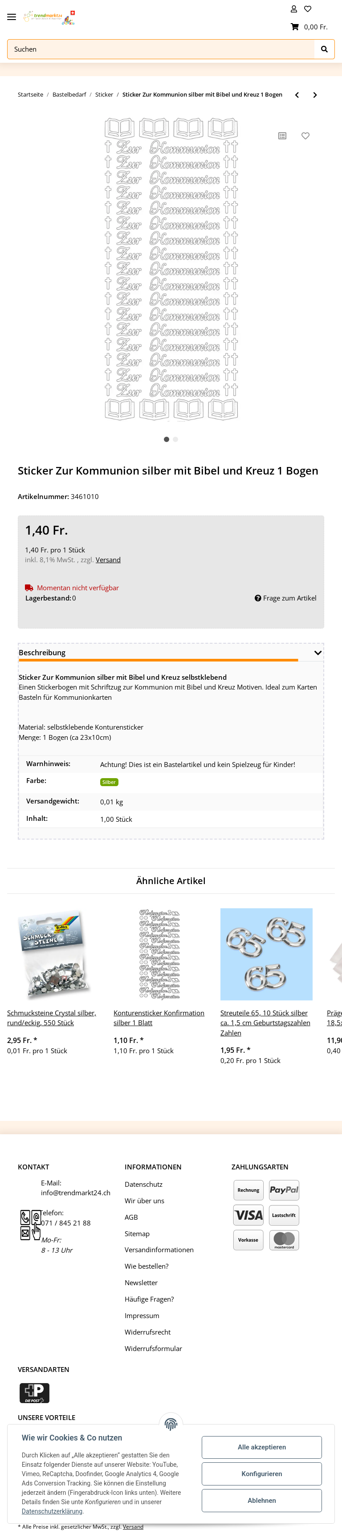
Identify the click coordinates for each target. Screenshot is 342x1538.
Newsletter (141, 1282)
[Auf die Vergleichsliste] (282, 136)
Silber (109, 782)
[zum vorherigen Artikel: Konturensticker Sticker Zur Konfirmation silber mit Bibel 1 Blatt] (297, 95)
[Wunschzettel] (309, 9)
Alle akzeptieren (262, 1447)
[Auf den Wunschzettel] (305, 136)
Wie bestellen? (146, 1266)
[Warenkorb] (309, 27)
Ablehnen (262, 1501)
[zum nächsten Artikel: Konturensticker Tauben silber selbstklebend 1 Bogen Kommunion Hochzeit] (315, 95)
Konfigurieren (261, 1474)
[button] (294, 9)
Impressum (142, 1315)
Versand (108, 559)
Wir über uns (144, 1200)
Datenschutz (144, 1184)
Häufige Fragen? (149, 1299)
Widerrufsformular (153, 1348)
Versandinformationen (159, 1249)
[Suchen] (161, 49)
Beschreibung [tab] (42, 652)
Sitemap (137, 1233)
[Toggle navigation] (11, 13)
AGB (131, 1217)
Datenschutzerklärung (52, 1511)
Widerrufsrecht (148, 1331)
